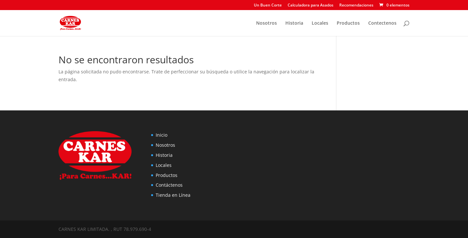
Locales (320, 23)
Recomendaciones (356, 5)
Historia (294, 23)
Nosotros (266, 23)
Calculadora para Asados (310, 5)
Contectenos (382, 23)
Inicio (161, 135)
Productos (348, 23)
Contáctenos (169, 185)
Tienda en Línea (173, 195)
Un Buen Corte (268, 5)
